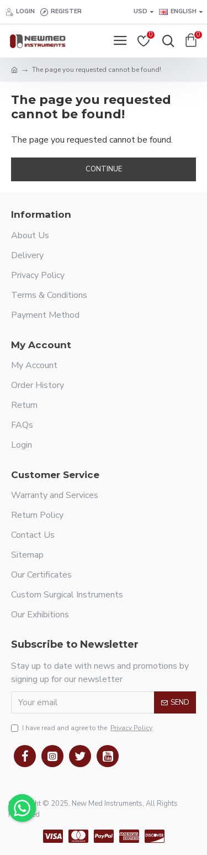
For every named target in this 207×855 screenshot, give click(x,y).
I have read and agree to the (82, 728)
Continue (104, 169)
